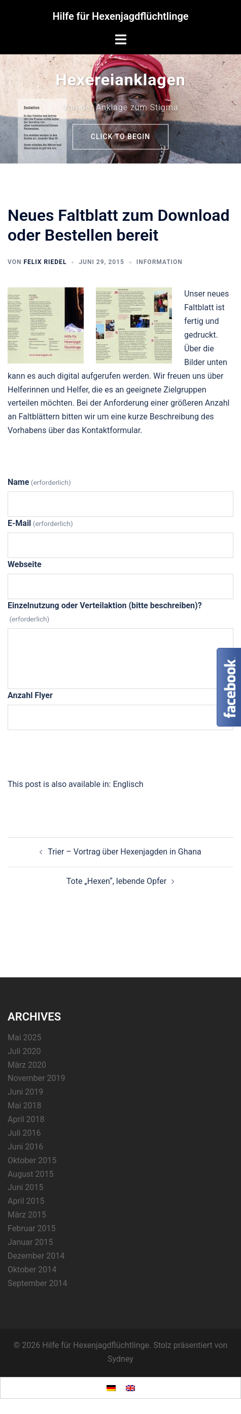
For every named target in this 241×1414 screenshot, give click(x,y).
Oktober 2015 (32, 1160)
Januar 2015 (30, 1242)
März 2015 (27, 1215)
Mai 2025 (25, 1037)
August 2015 (30, 1174)
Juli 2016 (24, 1133)
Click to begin (120, 137)
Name (39, 482)
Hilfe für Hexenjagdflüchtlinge (120, 16)
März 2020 (27, 1065)
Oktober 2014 (32, 1269)
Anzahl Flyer (30, 695)
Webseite (25, 564)
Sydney (120, 1359)
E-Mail (40, 523)
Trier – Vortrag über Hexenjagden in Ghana (124, 852)
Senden (120, 753)
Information (159, 262)
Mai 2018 (25, 1105)
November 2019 (36, 1078)
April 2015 (26, 1201)
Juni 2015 (25, 1187)
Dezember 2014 (36, 1256)
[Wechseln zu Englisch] (128, 784)
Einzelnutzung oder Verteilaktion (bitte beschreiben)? (105, 612)
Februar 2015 (31, 1228)
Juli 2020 (24, 1051)
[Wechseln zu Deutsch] (111, 1388)
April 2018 (26, 1119)
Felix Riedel (44, 262)
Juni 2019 (25, 1092)
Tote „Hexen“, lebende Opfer (116, 881)
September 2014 (37, 1283)
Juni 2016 (25, 1147)
